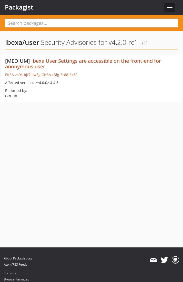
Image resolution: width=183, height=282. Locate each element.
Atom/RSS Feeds (15, 264)
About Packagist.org (18, 258)
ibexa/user (22, 42)
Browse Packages (16, 279)
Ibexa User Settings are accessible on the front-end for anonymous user (83, 63)
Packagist (19, 7)
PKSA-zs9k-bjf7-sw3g (22, 74)
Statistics (10, 273)
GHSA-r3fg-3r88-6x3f (59, 74)
